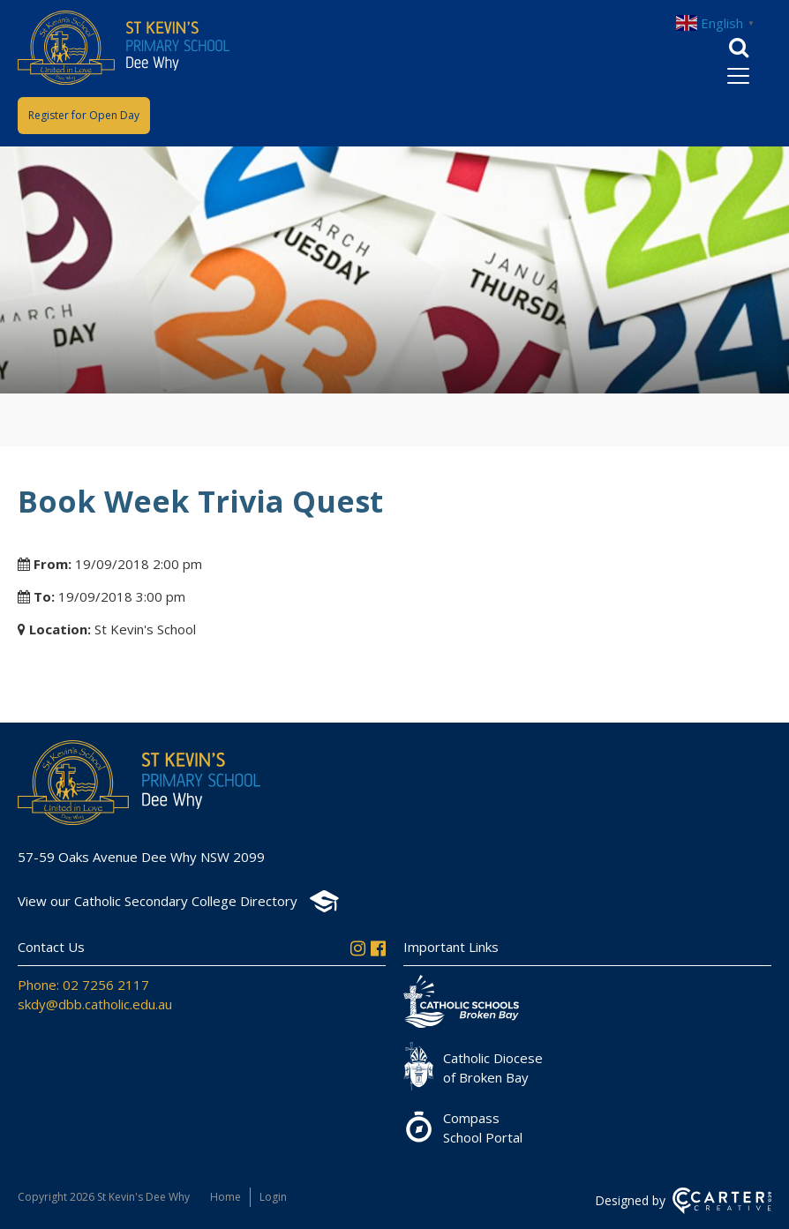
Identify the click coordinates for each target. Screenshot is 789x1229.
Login (273, 1196)
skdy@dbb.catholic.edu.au (95, 1004)
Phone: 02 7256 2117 (83, 984)
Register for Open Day (83, 115)
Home (225, 1196)
